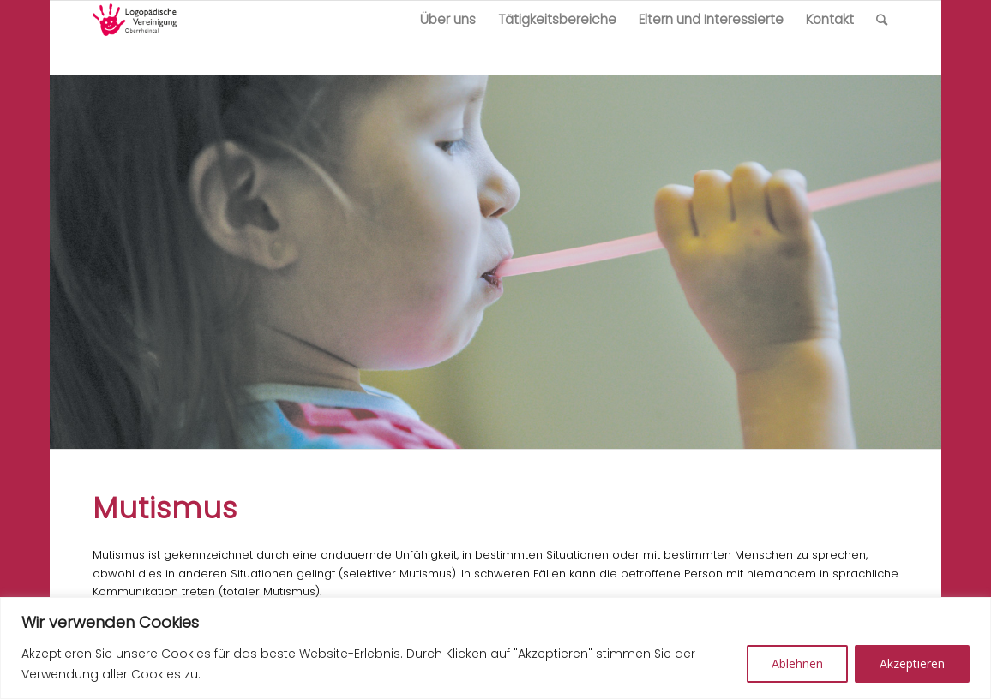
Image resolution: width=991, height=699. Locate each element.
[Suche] (881, 20)
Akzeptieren (912, 663)
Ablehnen (797, 663)
